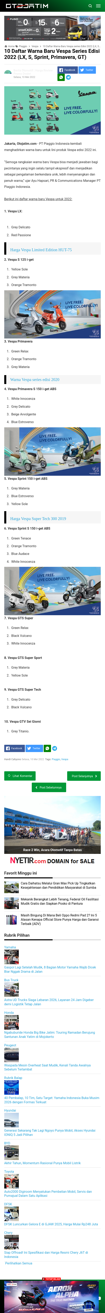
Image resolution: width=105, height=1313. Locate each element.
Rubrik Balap (13, 1078)
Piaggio (56, 759)
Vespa (64, 759)
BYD (7, 1143)
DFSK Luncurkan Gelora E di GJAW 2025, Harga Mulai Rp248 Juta (51, 1224)
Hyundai (10, 1110)
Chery (8, 1233)
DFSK (8, 1204)
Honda (9, 1013)
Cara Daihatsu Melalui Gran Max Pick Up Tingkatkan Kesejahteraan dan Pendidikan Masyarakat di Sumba (58, 885)
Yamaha (10, 947)
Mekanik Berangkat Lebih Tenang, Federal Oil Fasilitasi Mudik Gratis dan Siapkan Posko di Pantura (60, 901)
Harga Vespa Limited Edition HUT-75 (41, 250)
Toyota (9, 1172)
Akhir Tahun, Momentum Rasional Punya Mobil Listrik (42, 1163)
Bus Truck (11, 980)
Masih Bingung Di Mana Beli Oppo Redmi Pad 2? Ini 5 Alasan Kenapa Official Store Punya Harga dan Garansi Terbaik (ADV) (60, 919)
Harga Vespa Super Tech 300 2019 (38, 518)
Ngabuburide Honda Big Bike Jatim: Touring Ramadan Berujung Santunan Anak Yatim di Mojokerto (49, 1035)
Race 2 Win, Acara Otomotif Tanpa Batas (52, 850)
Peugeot (10, 1045)
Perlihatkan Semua (18, 1263)
